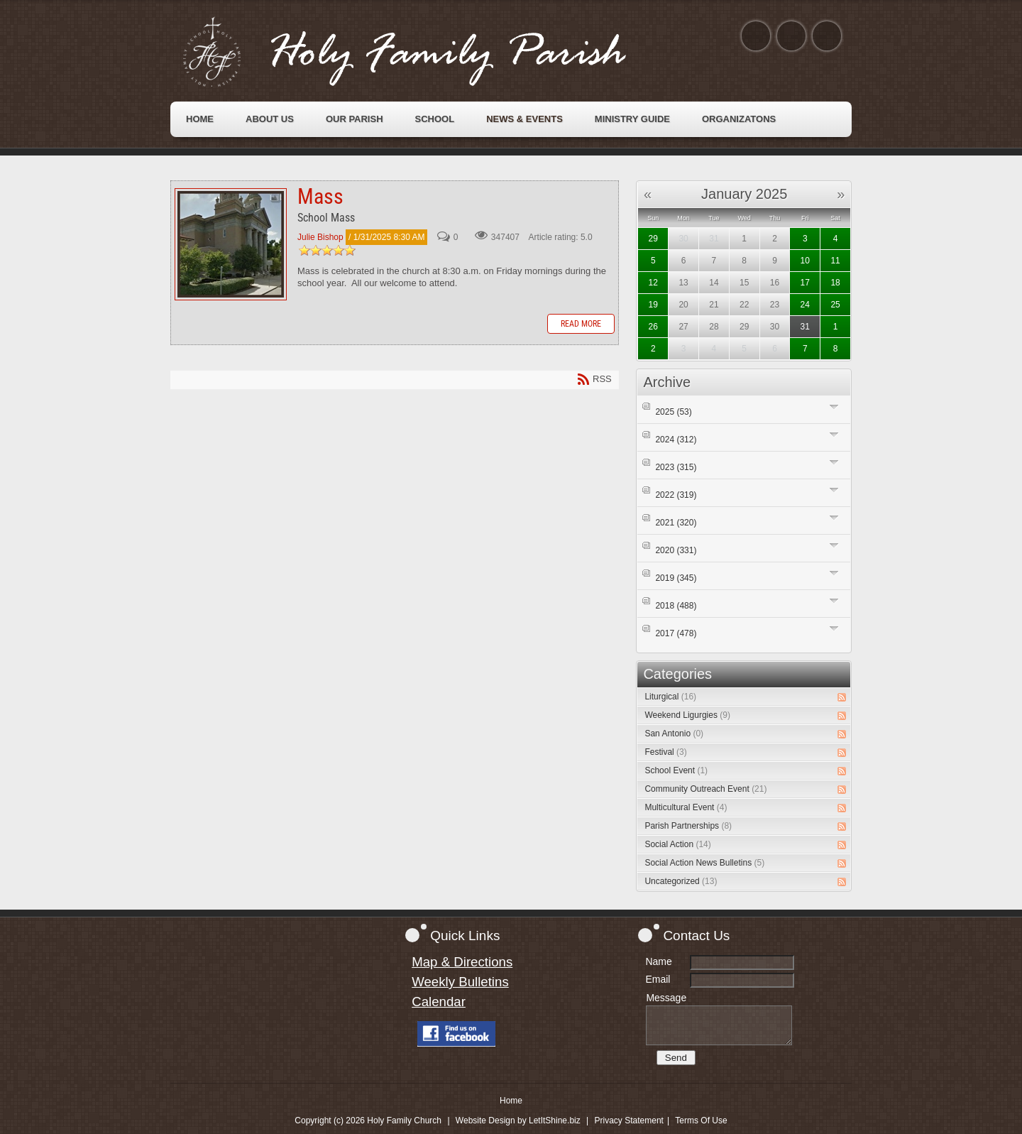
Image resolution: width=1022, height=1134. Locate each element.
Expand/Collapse (834, 406)
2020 (675, 550)
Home (511, 1101)
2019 (675, 578)
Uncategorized (680, 881)
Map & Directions (462, 961)
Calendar (439, 1001)
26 (653, 327)
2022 (675, 495)
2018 (675, 606)
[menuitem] (199, 119)
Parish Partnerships (688, 826)
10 (805, 261)
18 (835, 283)
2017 (675, 633)
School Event (676, 770)
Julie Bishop (320, 237)
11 (835, 261)
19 (653, 305)
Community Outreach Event (705, 789)
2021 (675, 523)
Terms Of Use (701, 1120)
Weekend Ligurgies (687, 715)
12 (653, 283)
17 (805, 283)
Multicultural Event (685, 807)
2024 (675, 440)
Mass (230, 244)
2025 (673, 412)
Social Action (677, 844)
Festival (665, 752)
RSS (841, 697)
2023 (675, 467)
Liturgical (670, 697)
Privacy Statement (629, 1120)
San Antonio (673, 733)
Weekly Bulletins (460, 981)
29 (653, 239)
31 (805, 327)
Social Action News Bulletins (704, 863)
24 (805, 305)
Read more (581, 324)
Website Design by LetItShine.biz (518, 1120)
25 (835, 305)
